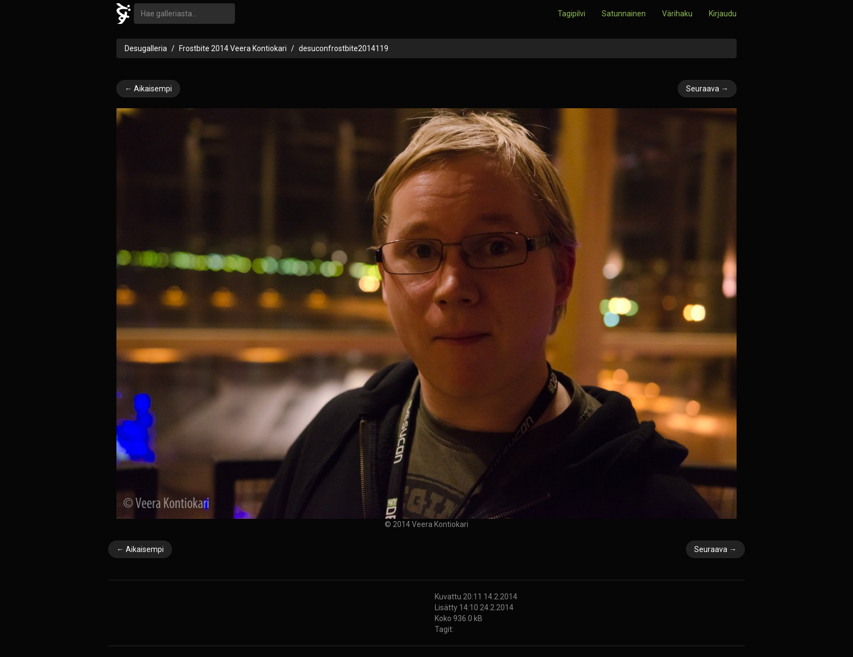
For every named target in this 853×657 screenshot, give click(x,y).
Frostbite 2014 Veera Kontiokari (233, 48)
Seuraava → (707, 88)
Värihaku (677, 13)
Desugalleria (146, 48)
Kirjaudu (723, 13)
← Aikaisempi (148, 88)
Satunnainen (624, 13)
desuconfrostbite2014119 (343, 48)
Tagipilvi (571, 13)
